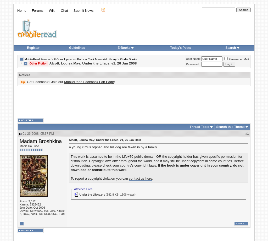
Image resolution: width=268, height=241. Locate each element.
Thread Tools (199, 127)
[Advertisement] (134, 102)
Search (233, 48)
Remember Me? (236, 59)
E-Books (126, 48)
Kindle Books (128, 59)
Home (21, 11)
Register (33, 48)
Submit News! (84, 11)
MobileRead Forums (38, 59)
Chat (64, 11)
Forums (37, 11)
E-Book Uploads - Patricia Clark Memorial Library (85, 59)
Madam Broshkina (41, 141)
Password (192, 64)
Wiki (52, 11)
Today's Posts (180, 48)
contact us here (140, 178)
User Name (193, 58)
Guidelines (77, 48)
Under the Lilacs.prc (92, 194)
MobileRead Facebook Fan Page (89, 82)
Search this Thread (230, 127)
